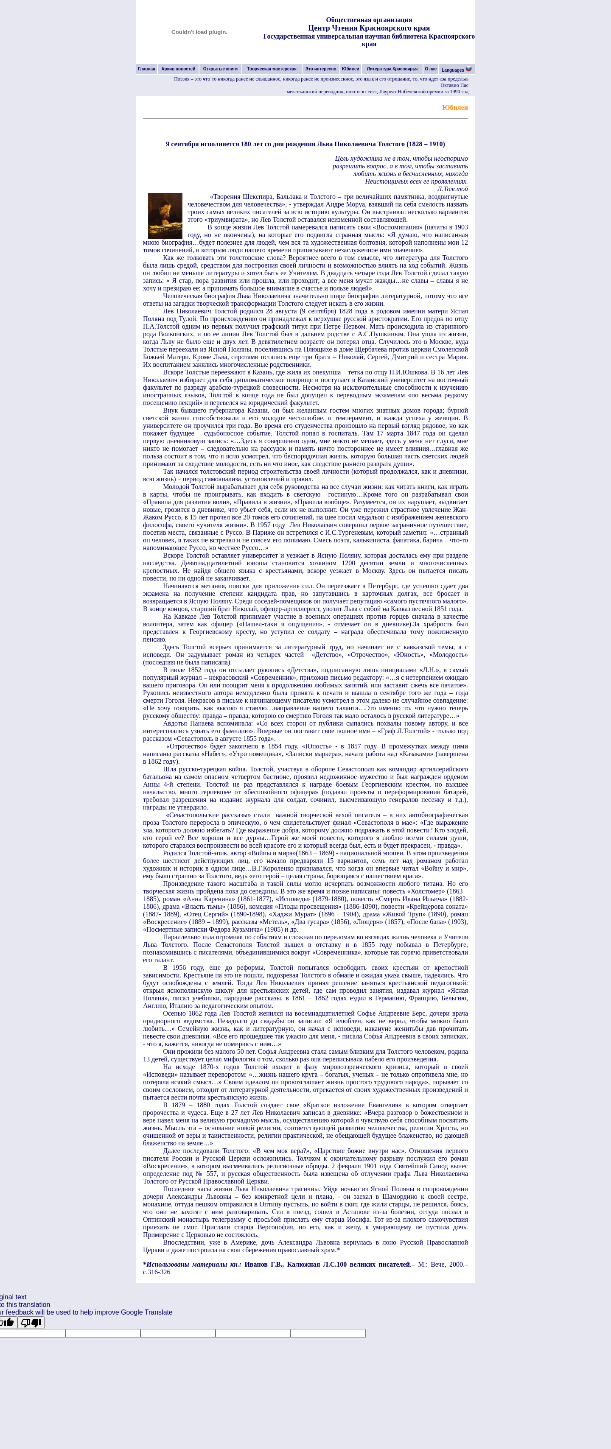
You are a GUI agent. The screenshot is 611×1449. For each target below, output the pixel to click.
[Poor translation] (31, 1322)
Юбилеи (350, 69)
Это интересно (321, 69)
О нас (431, 69)
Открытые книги (220, 69)
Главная (146, 69)
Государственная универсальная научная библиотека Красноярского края (369, 40)
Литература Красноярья (392, 69)
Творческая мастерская (272, 69)
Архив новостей (178, 69)
